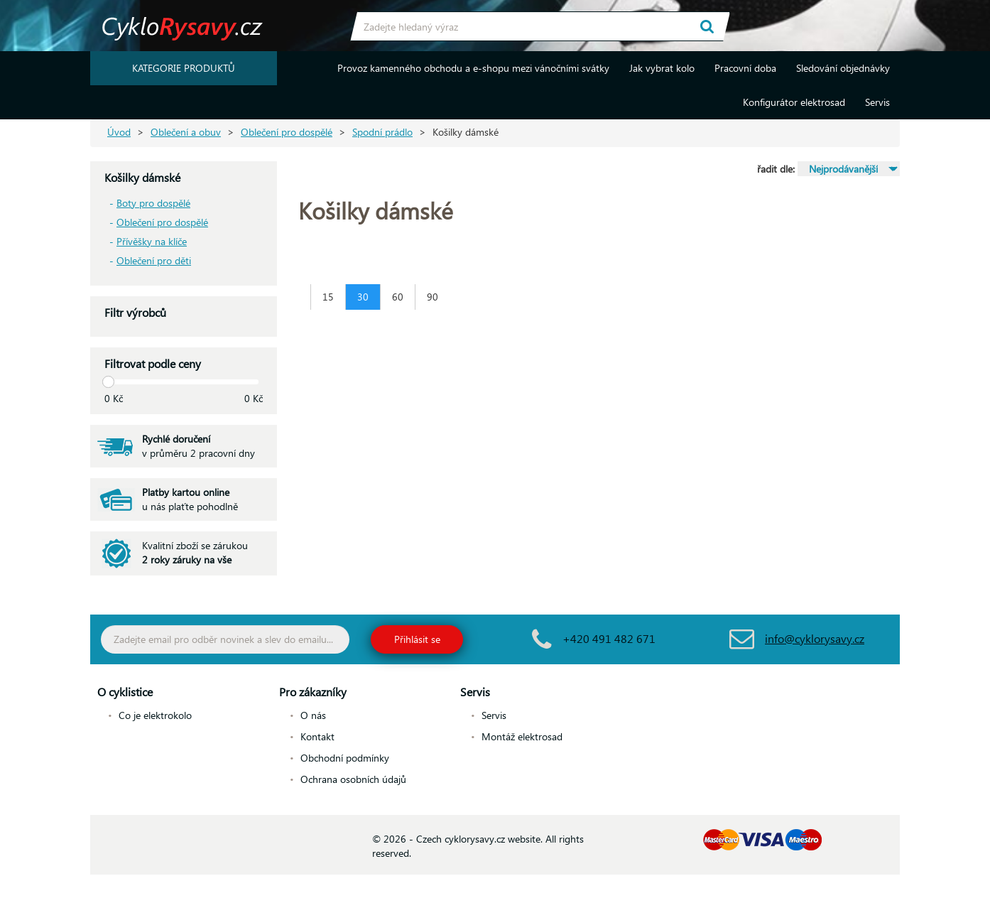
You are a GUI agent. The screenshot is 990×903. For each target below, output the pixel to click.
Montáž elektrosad (522, 736)
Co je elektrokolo (155, 715)
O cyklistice (125, 691)
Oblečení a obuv (186, 132)
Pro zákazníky (313, 691)
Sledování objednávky (843, 68)
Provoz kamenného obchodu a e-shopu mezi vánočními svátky (473, 68)
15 (328, 296)
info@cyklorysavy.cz (814, 638)
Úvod (119, 132)
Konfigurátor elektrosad (794, 102)
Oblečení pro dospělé (286, 132)
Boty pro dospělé (153, 203)
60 (397, 296)
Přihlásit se (417, 639)
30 (363, 296)
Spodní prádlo (382, 132)
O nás (313, 715)
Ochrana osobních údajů (353, 779)
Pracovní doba (745, 68)
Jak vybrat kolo (662, 68)
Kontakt (317, 736)
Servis (877, 102)
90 (432, 296)
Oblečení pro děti (153, 260)
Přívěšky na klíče (151, 241)
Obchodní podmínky (344, 757)
